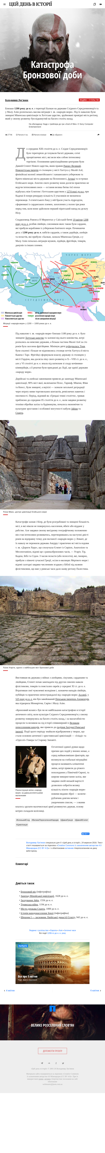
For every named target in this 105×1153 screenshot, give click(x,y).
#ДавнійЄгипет (81, 820)
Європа (53, 930)
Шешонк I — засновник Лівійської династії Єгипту (48, 917)
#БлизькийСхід (23, 820)
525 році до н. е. (24, 699)
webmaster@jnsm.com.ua (52, 1084)
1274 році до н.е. (75, 191)
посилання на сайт (70, 1079)
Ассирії (82, 694)
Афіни (74, 408)
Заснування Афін (30, 900)
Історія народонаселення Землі (37, 913)
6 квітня (94, 990)
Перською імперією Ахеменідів (72, 699)
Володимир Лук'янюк (16, 100)
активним (69, 848)
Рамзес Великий (72, 165)
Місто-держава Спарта (33, 908)
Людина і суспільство (89, 100)
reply (98, 134)
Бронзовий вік (28, 891)
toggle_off (100, 4)
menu (4, 4)
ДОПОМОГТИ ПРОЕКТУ (52, 1050)
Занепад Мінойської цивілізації (37, 895)
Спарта (19, 412)
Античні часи (70, 930)
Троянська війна (29, 904)
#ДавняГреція (66, 820)
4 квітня (10, 990)
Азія (60, 930)
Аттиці (71, 178)
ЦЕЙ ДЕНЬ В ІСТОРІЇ (30, 4)
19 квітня (78, 219)
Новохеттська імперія (27, 170)
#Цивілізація (22, 824)
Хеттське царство (34, 337)
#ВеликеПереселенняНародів (45, 820)
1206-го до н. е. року (56, 933)
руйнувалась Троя (75, 346)
